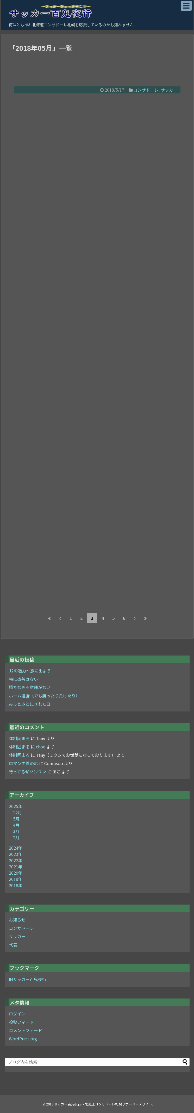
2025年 (15, 806)
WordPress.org (23, 1038)
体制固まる (19, 738)
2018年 (15, 885)
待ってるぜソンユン (27, 771)
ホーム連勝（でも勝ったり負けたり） (44, 695)
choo (41, 746)
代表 (13, 945)
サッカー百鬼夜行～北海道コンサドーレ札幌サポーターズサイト (103, 1104)
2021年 (15, 866)
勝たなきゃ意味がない (30, 687)
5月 (16, 819)
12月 (17, 812)
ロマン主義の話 (23, 763)
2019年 (15, 879)
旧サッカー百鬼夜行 (27, 979)
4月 (16, 825)
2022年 (15, 860)
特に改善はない (23, 679)
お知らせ (17, 920)
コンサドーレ (145, 90)
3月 (16, 831)
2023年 (15, 854)
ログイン (17, 1013)
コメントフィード (25, 1030)
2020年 (15, 873)
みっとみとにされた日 (30, 704)
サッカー (169, 90)
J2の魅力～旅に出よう (30, 670)
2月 (16, 837)
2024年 (15, 848)
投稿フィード (21, 1022)
